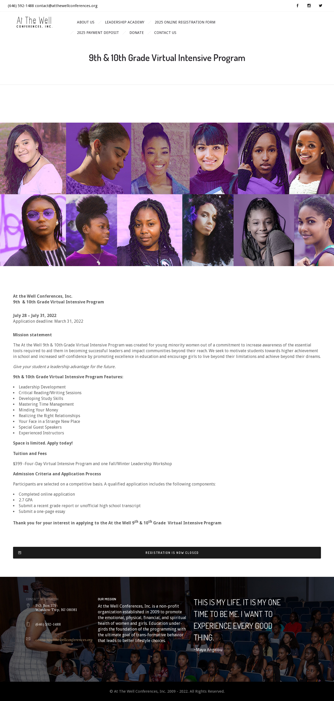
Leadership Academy (124, 22)
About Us (85, 22)
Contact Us (165, 33)
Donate (136, 33)
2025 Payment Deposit (98, 33)
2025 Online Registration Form (185, 22)
